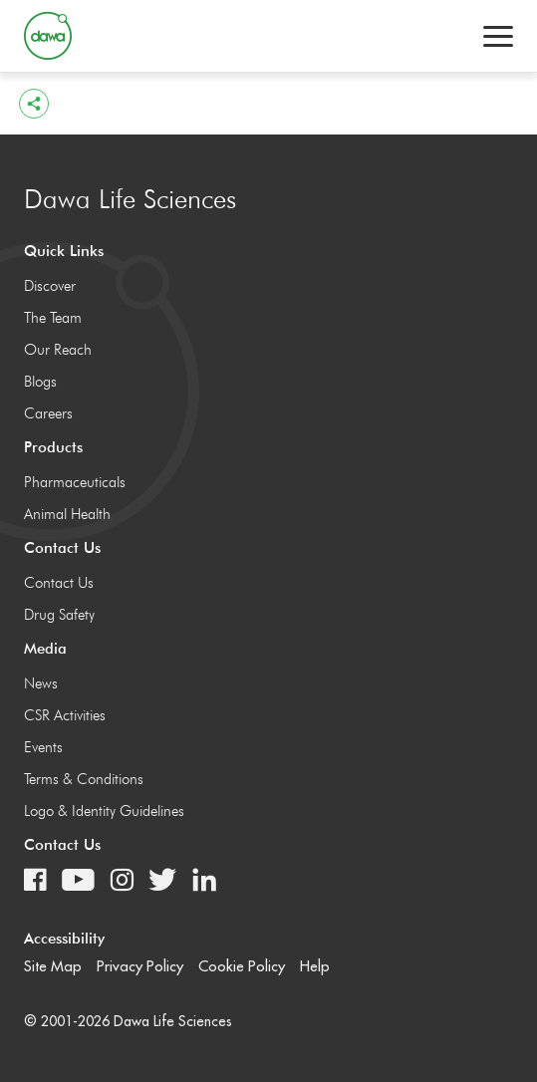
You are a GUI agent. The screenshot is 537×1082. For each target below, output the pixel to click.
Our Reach (58, 350)
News (41, 683)
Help (315, 965)
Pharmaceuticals (75, 482)
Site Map (53, 965)
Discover (50, 286)
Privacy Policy (140, 965)
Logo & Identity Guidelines (104, 811)
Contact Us (59, 583)
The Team (53, 318)
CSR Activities (65, 715)
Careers (48, 413)
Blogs (40, 382)
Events (43, 747)
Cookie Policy (241, 965)
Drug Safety (59, 615)
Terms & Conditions (83, 779)
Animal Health (67, 514)
